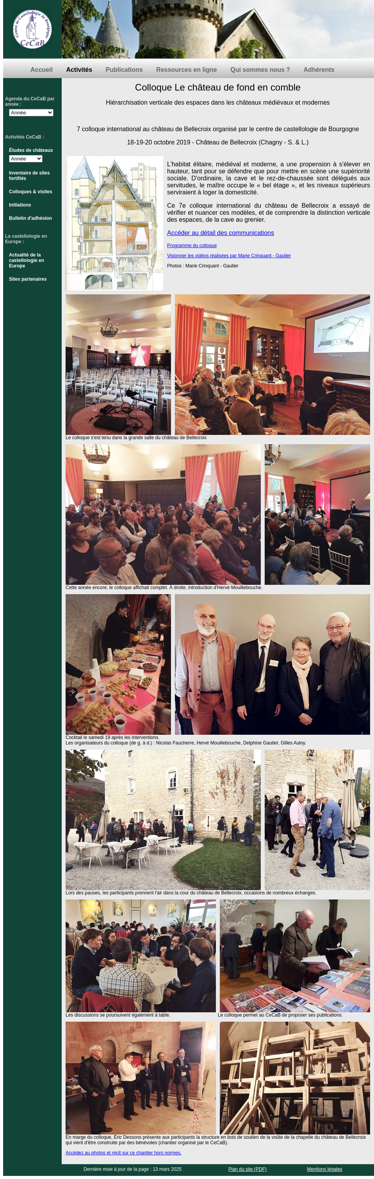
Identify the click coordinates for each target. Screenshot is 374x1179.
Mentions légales (324, 1169)
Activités (79, 69)
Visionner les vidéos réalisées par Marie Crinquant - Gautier (229, 255)
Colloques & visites (30, 191)
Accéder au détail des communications (220, 233)
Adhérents (319, 69)
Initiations (20, 205)
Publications (124, 69)
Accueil (41, 69)
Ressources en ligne (186, 69)
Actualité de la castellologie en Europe (26, 260)
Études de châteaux (31, 150)
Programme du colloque (192, 245)
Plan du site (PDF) (247, 1169)
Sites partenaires (28, 279)
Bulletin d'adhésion (30, 218)
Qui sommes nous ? (260, 69)
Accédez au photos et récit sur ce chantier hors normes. (124, 1153)
